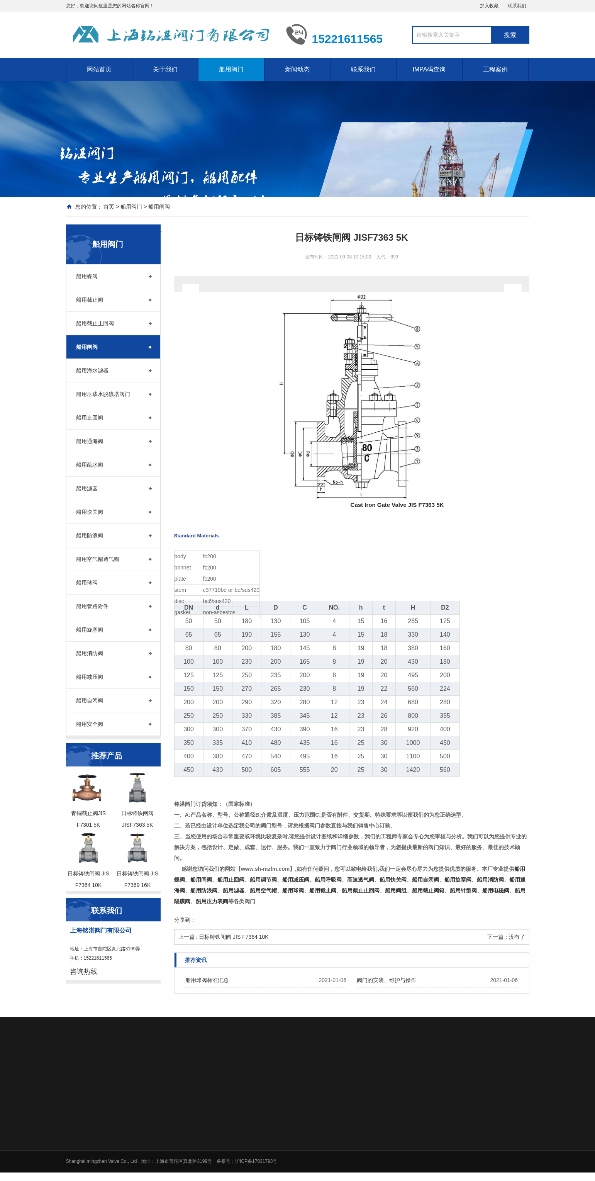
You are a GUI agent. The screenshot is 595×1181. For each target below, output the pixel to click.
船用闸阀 (159, 207)
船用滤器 (87, 488)
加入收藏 (489, 5)
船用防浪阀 (89, 535)
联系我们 (517, 5)
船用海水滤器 (92, 370)
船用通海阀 (89, 441)
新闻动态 (297, 69)
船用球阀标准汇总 (207, 980)
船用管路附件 (92, 606)
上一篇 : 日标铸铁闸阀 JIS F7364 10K (223, 937)
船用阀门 (231, 69)
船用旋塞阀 (89, 630)
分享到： (185, 920)
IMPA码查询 (429, 69)
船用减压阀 (89, 677)
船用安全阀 (89, 724)
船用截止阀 (89, 300)
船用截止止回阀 (95, 323)
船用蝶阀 (87, 276)
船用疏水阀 (89, 465)
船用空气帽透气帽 (97, 559)
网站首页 (99, 69)
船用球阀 (87, 582)
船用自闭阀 (89, 700)
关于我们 (165, 69)
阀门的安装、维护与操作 (386, 980)
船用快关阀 (89, 512)
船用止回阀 (89, 418)
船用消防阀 (89, 653)
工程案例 (495, 69)
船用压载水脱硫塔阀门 (103, 394)
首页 (108, 207)
